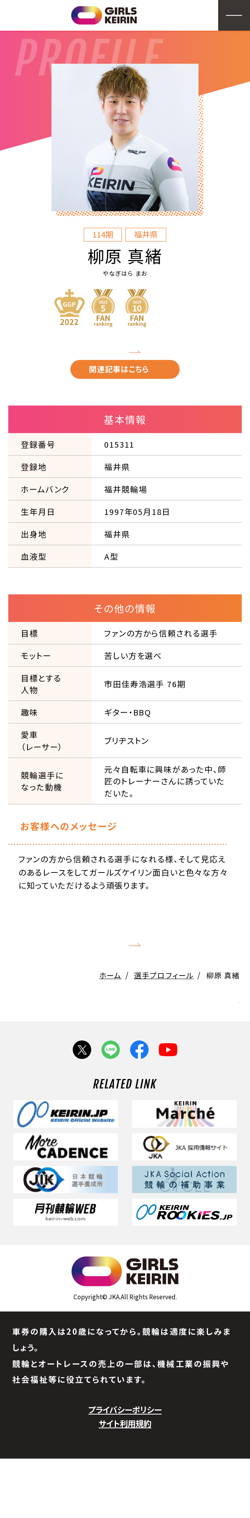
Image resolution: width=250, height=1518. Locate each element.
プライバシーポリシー (125, 1469)
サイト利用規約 (125, 1482)
